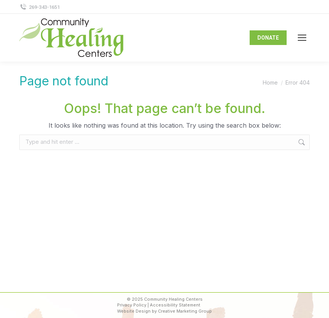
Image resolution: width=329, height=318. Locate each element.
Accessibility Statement (175, 305)
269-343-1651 (39, 7)
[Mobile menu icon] (302, 37)
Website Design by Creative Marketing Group (164, 311)
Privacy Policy (131, 305)
